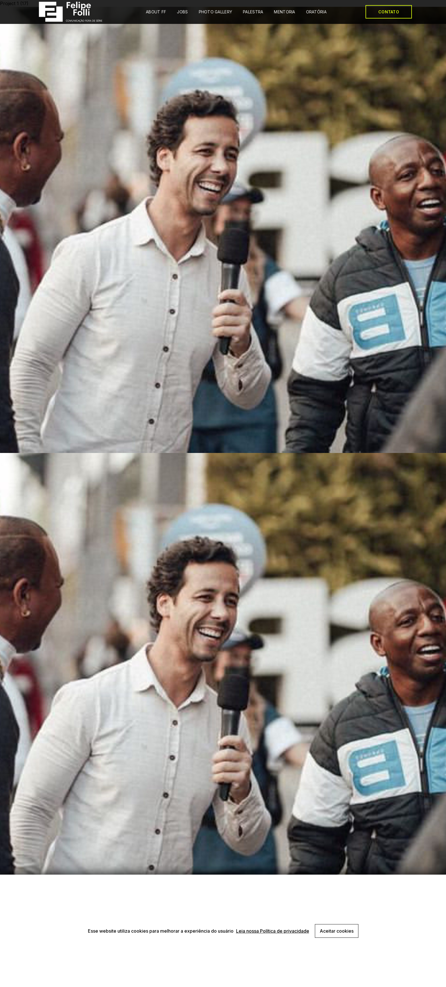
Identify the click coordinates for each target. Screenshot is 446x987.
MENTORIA (284, 11)
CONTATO (388, 11)
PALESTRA (253, 11)
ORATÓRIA (316, 11)
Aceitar (337, 931)
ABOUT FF (156, 11)
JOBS (182, 11)
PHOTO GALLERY (215, 11)
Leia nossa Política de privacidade (272, 931)
